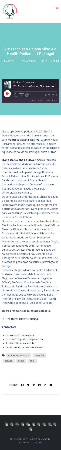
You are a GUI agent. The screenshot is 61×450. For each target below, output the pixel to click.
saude (21, 360)
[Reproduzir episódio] (7, 93)
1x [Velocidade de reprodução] (21, 95)
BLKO (39, 442)
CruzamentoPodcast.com (20, 335)
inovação (39, 355)
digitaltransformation (18, 355)
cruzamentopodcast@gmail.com (25, 339)
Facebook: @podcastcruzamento (25, 347)
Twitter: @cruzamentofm (20, 343)
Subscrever (37, 100)
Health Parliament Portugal (22, 319)
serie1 (32, 360)
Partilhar (52, 100)
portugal (9, 360)
